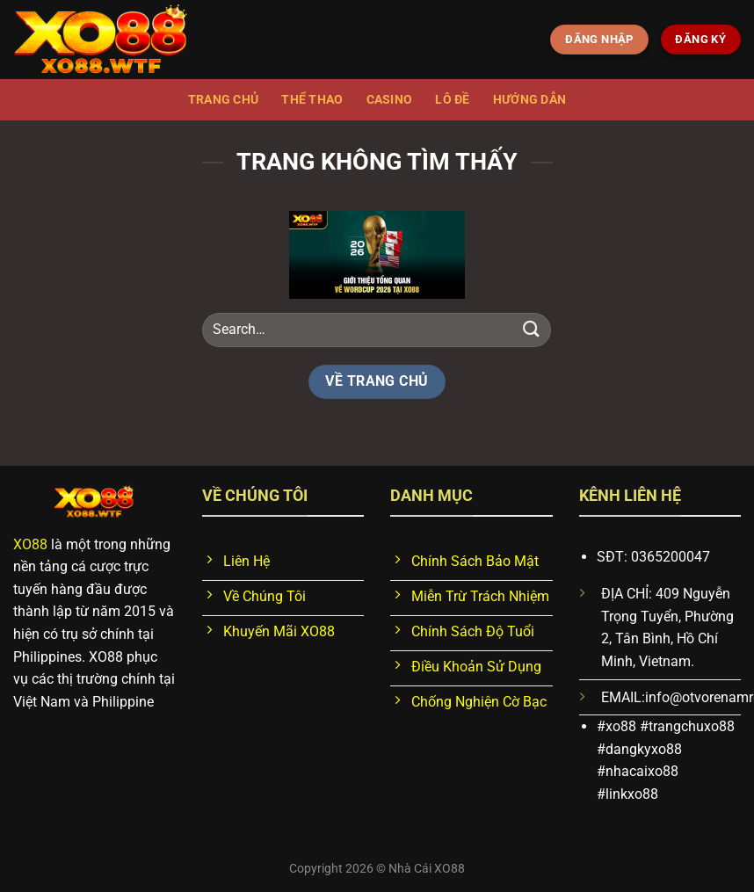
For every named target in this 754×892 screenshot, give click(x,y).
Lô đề (452, 99)
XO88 (30, 544)
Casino (389, 99)
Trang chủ (223, 99)
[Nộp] (530, 330)
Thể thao (312, 99)
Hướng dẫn (530, 99)
